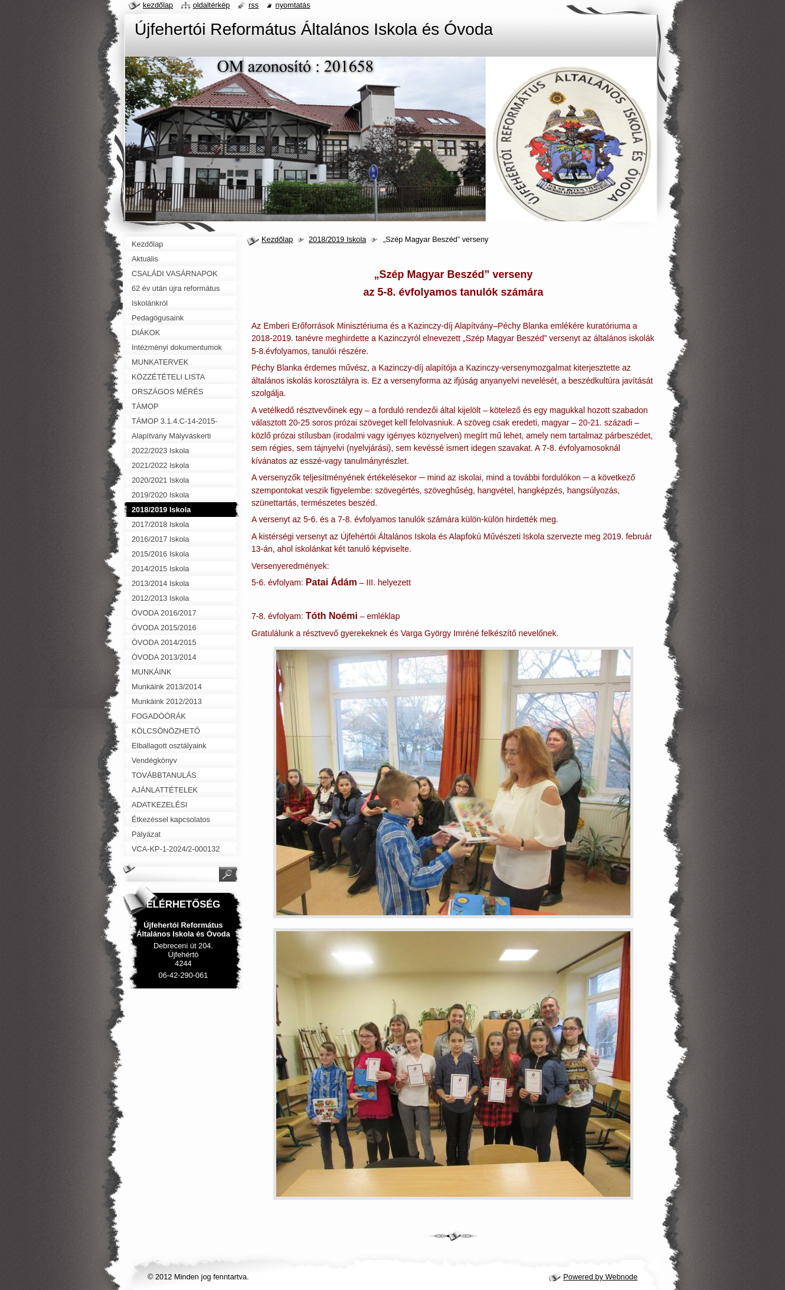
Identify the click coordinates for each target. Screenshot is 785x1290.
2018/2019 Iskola (337, 239)
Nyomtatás (293, 5)
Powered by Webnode (600, 1276)
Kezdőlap (277, 239)
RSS (253, 5)
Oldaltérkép (211, 5)
